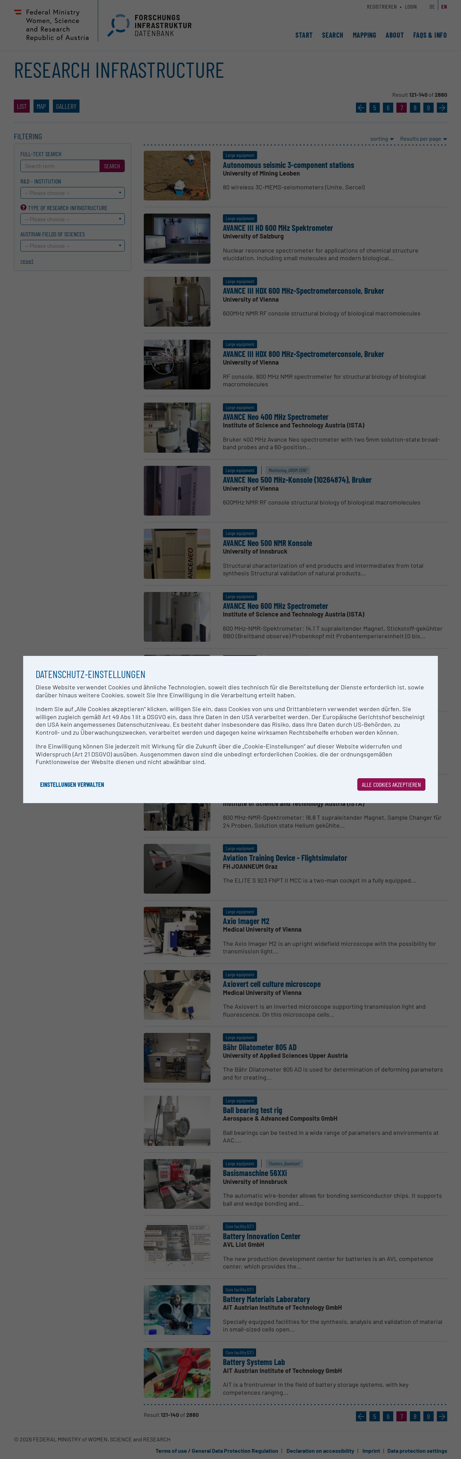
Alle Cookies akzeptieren (391, 784)
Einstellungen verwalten (72, 784)
